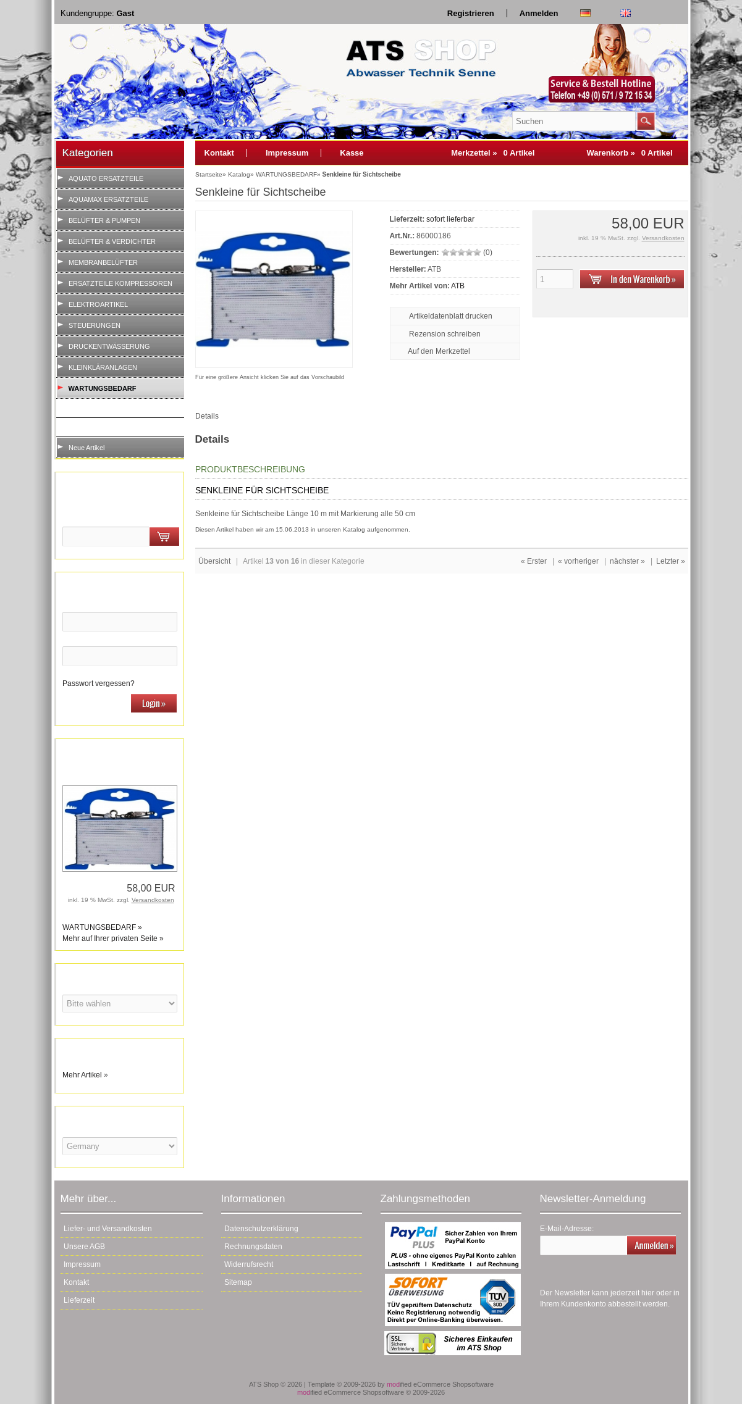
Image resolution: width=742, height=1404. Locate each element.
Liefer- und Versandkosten (108, 1228)
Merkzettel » (492, 152)
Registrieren (470, 13)
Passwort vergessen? (98, 683)
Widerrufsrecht (248, 1264)
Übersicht (214, 561)
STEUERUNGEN (94, 325)
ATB (458, 286)
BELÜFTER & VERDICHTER (112, 241)
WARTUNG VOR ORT (106, 408)
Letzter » (670, 561)
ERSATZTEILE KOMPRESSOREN (120, 283)
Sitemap (238, 1282)
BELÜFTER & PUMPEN (104, 220)
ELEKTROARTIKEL (98, 304)
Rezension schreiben (445, 334)
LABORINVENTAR (100, 427)
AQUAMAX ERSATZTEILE (108, 199)
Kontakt (219, 152)
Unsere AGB (84, 1246)
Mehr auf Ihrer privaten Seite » (113, 938)
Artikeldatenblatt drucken (450, 316)
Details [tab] (207, 416)
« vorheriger (578, 561)
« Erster (534, 561)
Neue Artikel (86, 447)
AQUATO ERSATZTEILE (106, 178)
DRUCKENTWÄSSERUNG (109, 346)
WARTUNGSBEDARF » (102, 927)
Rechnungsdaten (253, 1246)
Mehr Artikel (82, 1075)
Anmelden (539, 13)
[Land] (119, 1146)
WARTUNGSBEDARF (103, 388)
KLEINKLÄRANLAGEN (103, 367)
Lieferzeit (79, 1300)
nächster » (627, 561)
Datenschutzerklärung (261, 1228)
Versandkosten (153, 899)
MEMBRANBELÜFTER (103, 262)
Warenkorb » (629, 152)
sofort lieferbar (450, 219)
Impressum (287, 152)
